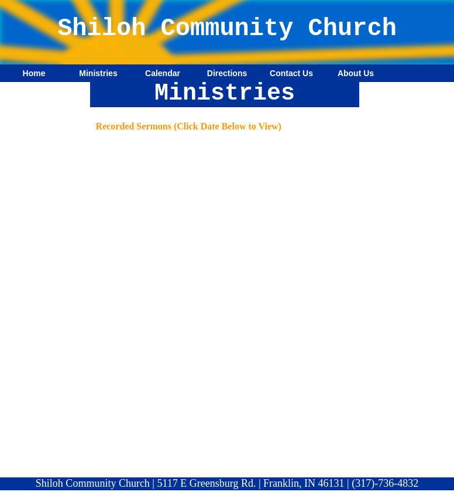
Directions (227, 73)
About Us (356, 73)
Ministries (98, 73)
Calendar (162, 73)
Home (34, 73)
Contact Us (291, 73)
